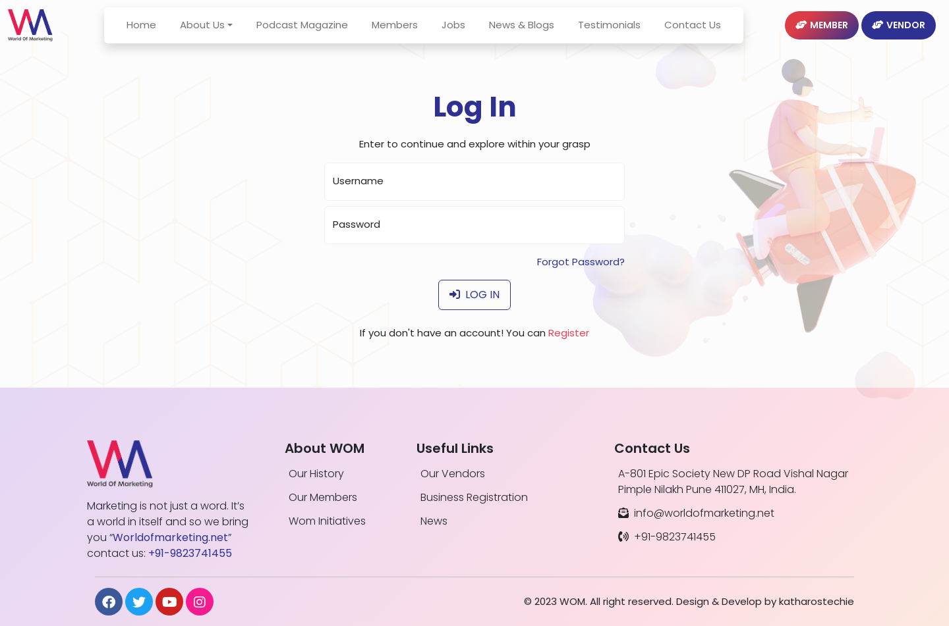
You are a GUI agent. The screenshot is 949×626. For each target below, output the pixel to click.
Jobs (464, 32)
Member (821, 32)
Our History (316, 473)
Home (152, 32)
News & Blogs (532, 32)
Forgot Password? (581, 262)
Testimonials (620, 32)
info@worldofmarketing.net (696, 513)
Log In (474, 294)
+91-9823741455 (667, 536)
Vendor (898, 32)
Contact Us (703, 32)
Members (405, 32)
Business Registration (474, 497)
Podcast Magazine (313, 32)
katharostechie (816, 601)
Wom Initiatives (327, 521)
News (433, 521)
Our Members (323, 497)
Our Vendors (452, 473)
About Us (212, 32)
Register (568, 333)
